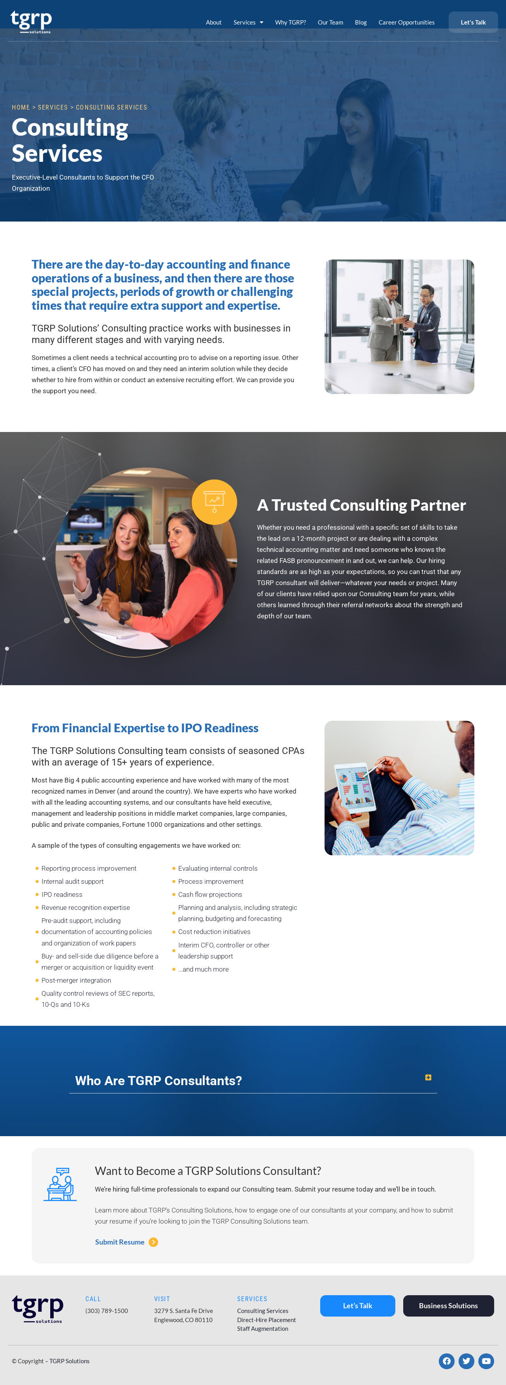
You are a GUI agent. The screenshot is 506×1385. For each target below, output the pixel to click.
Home (21, 107)
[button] (253, 1080)
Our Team (330, 22)
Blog (361, 22)
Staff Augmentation (262, 1328)
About (214, 22)
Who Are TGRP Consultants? (158, 1080)
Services (248, 22)
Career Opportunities (407, 22)
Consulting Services (263, 1310)
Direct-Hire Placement (266, 1319)
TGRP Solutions (69, 1360)
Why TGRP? (290, 22)
